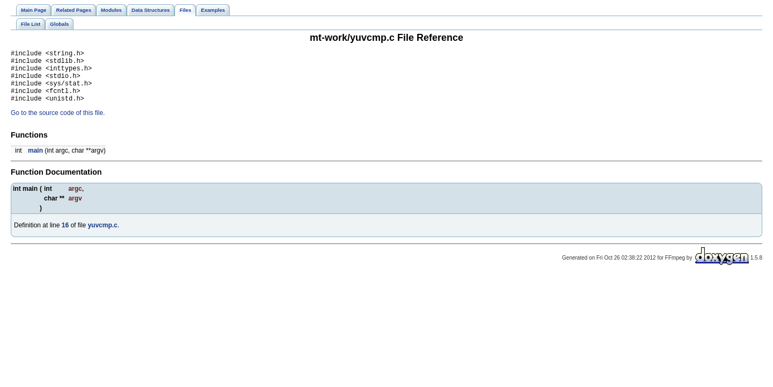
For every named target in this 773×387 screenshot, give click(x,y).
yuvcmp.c (102, 236)
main (35, 162)
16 (65, 236)
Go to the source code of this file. (58, 124)
